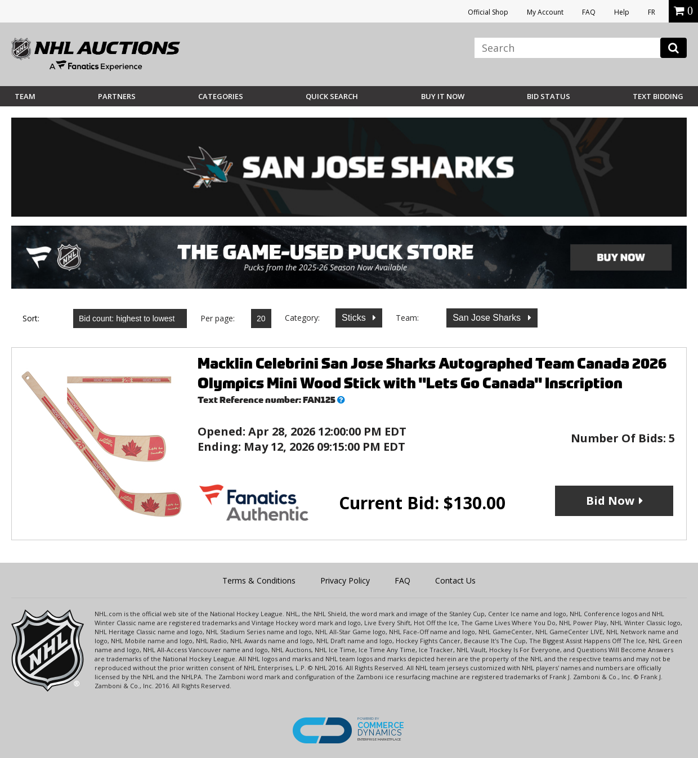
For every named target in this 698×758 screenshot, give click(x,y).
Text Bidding (658, 96)
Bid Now (610, 500)
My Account (545, 12)
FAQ (589, 12)
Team (25, 96)
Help (621, 12)
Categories (220, 96)
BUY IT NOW (442, 96)
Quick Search (332, 96)
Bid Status (548, 96)
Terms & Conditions (259, 580)
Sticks (355, 317)
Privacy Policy (345, 580)
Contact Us (455, 580)
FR (651, 12)
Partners (117, 96)
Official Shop (488, 12)
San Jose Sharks (488, 317)
